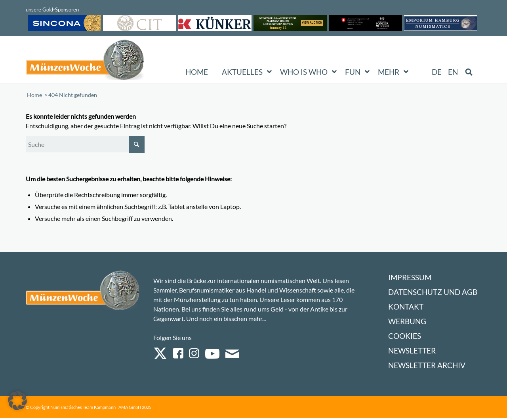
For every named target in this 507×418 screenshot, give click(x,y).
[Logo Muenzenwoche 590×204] (85, 61)
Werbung (407, 321)
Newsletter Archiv (426, 365)
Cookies (404, 335)
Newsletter (412, 350)
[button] (17, 400)
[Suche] (85, 144)
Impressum (409, 277)
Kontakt (405, 306)
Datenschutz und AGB (432, 291)
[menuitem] (437, 72)
